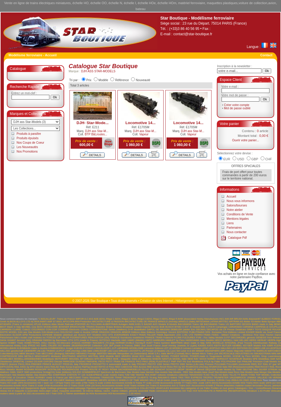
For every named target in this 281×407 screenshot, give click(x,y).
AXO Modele (159, 324)
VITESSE (32, 380)
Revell (163, 367)
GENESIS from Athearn (268, 337)
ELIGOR (16, 335)
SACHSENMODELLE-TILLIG (133, 369)
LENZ (205, 348)
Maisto (229, 351)
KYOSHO (88, 348)
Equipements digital (35, 388)
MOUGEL (74, 359)
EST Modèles (94, 335)
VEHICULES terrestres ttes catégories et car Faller (183, 388)
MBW (22, 353)
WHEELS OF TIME (129, 380)
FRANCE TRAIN (154, 337)
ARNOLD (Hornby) (168, 321)
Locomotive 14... (140, 123)
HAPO (149, 340)
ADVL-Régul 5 (169, 319)
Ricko (170, 367)
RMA (257, 367)
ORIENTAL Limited (23, 361)
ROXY (105, 369)
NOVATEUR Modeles (240, 359)
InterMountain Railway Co (267, 343)
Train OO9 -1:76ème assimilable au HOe (72, 393)
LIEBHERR (30, 351)
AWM (131, 324)
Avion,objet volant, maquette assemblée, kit (62, 391)
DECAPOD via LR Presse (220, 329)
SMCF (20, 372)
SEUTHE (247, 369)
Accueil (231, 196)
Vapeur (144, 134)
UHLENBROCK (238, 377)
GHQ (28, 340)
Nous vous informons (240, 201)
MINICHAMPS (42, 356)
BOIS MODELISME (47, 327)
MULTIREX (106, 359)
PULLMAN (220, 364)
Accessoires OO (177, 391)
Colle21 (26, 329)
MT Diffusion (86, 359)
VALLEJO (262, 377)
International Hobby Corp (13, 345)
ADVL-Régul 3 (138, 319)
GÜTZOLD (104, 340)
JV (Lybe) (192, 345)
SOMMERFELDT (91, 372)
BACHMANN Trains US (216, 324)
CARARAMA (235, 327)
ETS (111, 335)
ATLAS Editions (42, 324)
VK (50, 380)
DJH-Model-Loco (50, 332)
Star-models (161, 372)
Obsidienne (6, 361)
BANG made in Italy (262, 324)
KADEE (202, 345)
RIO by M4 (179, 367)
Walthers (70, 380)
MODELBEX (6, 359)
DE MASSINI (163, 329)
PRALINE (247, 361)
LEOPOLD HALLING (220, 348)
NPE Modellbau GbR (264, 359)
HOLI (44, 343)
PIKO (138, 361)
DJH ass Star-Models (29, 332)
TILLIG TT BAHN (238, 375)
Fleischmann (6, 337)
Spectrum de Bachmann (113, 372)
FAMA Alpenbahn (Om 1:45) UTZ (175, 335)
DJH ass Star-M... (97, 131)
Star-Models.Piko (43, 375)
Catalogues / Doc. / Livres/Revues (253, 388)
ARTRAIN (234, 321)
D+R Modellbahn (137, 329)
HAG (123, 340)
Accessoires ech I (41, 393)
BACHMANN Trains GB (190, 324)
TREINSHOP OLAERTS (135, 377)
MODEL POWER (170, 356)
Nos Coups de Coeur (30, 142)
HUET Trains (153, 343)
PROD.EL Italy (70, 364)
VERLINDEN (7, 380)
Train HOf (192, 391)
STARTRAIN (59, 375)
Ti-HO (206, 375)
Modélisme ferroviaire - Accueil (32, 55)
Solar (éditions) (64, 372)
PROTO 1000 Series (159, 364)
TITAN (251, 375)
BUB (162, 327)
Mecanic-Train (33, 353)
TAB (132, 375)
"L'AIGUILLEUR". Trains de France (56, 319)
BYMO (178, 327)
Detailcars (240, 329)
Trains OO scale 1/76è (76, 383)
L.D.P (113, 348)
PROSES (141, 364)
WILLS (152, 380)
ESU (104, 335)
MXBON (156, 359)
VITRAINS (43, 380)
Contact (266, 55)
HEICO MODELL (224, 340)
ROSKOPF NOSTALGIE (48, 369)
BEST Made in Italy (10, 327)
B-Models (172, 324)
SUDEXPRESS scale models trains (105, 375)
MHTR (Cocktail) (175, 353)
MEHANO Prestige (86, 353)
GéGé (3, 340)
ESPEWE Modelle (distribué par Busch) (63, 335)
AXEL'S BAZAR (143, 324)
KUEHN (78, 348)
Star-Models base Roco (227, 372)
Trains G (154, 385)
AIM (227, 319)
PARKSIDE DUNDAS (74, 361)
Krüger (69, 348)
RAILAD (55, 367)
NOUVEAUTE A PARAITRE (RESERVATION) (222, 391)
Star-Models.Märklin (22, 375)
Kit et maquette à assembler (23, 391)
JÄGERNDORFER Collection (86, 345)
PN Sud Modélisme (193, 361)
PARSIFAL (91, 361)
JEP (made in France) (121, 345)
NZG (278, 359)
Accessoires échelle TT (172, 383)
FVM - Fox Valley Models (209, 337)
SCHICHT (160, 369)
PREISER (36, 364)
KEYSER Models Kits (254, 345)
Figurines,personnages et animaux (104, 388)
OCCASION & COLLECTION (139, 388)
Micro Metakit (192, 353)
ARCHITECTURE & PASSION (108, 321)
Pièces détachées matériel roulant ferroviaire (239, 385)
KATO (210, 345)
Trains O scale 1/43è (39, 385)
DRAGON (104, 332)
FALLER (151, 335)
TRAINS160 (107, 377)
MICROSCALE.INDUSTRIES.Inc (236, 353)
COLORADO (38, 329)
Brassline (100, 327)
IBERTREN (177, 343)
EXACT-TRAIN (138, 335)
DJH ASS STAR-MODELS (98, 71)
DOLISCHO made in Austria (75, 332)
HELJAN (243, 340)
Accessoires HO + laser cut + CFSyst (43, 383)
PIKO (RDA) (148, 361)
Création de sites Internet (156, 300)
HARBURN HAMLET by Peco (169, 340)
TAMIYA (139, 375)
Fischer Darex (273, 335)
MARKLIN (261, 351)
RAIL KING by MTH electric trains (32, 367)
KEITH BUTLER (222, 345)
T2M (127, 375)
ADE (96, 319)
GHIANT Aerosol (16, 340)
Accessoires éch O (60, 385)
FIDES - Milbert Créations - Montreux (232, 335)
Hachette (116, 340)
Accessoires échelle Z (203, 385)
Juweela (181, 345)
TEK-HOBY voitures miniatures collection (166, 375)
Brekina (118, 327)
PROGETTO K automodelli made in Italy (114, 364)
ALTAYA (35, 321)
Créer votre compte (236, 105)
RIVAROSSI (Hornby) (197, 367)
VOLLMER (58, 380)
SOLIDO (76, 372)
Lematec (196, 348)
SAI (152, 369)
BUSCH (169, 327)
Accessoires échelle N (123, 383)
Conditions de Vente (240, 214)
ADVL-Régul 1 (106, 319)
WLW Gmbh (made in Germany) (174, 380)
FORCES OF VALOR (57, 337)
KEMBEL (237, 345)
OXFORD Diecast (52, 361)
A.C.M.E (88, 319)
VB (270, 377)
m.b (189, 351)
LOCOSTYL (135, 351)
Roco (278, 367)
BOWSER (64, 327)
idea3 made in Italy (194, 343)
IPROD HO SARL (37, 345)
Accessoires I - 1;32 (123, 393)
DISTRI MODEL (8, 332)
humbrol (165, 343)
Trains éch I (185, 385)
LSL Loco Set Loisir (176, 351)
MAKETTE (250, 351)
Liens (230, 223)
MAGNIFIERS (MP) (215, 351)
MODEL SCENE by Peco (237, 356)
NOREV (211, 359)
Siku (255, 369)
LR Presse (147, 351)
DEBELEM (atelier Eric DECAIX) (188, 329)
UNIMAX (251, 377)
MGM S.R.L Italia (157, 353)
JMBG (137, 345)
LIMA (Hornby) (72, 351)
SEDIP (181, 369)
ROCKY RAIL (268, 367)
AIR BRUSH (236, 319)
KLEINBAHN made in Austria (32, 348)
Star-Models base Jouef (201, 372)
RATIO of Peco (106, 367)
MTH (96, 359)
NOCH (202, 359)
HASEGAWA (192, 340)
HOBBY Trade (15, 343)
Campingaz (221, 327)
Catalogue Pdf (237, 237)
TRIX (180, 377)
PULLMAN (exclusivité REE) (242, 364)
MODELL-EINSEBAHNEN (27, 359)
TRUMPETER (221, 377)
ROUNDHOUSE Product (75, 369)
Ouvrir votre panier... (245, 140)
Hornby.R (140, 343)
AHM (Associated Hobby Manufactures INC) (201, 319)
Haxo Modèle (207, 340)
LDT (166, 348)
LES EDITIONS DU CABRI (246, 348)
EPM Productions (31, 335)
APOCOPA (68, 321)
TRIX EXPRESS (193, 377)
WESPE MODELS (108, 380)
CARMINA (248, 327)
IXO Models (64, 345)
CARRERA (6, 329)
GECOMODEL (238, 337)
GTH (70, 340)
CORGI (84, 329)
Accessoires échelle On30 (116, 385)
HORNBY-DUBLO (124, 343)
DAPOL (151, 329)
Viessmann (20, 380)
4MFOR (79, 319)
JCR (105, 345)
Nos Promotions (27, 151)
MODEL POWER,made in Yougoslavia (201, 356)
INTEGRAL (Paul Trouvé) (238, 343)
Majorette (239, 351)
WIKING (144, 380)
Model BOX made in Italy (146, 356)
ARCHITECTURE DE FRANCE (141, 321)
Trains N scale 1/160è (99, 383)
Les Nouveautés (27, 147)
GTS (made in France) (86, 340)
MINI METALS (25, 356)
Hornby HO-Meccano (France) (64, 343)
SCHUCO (171, 369)
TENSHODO (195, 375)
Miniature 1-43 (255, 391)
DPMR (94, 332)
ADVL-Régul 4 (154, 319)
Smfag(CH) (49, 372)
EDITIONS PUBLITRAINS (190, 332)
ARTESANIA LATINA (207, 321)
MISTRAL (93, 356)
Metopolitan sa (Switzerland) (132, 353)
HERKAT (262, 340)
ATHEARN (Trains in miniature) (16, 324)
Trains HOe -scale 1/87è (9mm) (201, 383)
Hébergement (185, 300)
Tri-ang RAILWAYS (159, 377)
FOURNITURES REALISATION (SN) (89, 337)
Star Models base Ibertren (140, 372)
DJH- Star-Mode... (93, 123)
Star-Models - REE (178, 372)
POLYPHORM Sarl (231, 361)
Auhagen (123, 324)
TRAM (118, 377)
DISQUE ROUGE (271, 329)
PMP (173, 361)
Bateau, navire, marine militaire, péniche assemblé (121, 391)
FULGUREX (189, 337)
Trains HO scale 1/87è (11, 383)
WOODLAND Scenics (203, 380)
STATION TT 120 (76, 375)
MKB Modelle (106, 356)
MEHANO (70, 353)
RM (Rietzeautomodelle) (241, 367)
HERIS (252, 340)
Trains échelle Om (139, 385)
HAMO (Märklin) (136, 340)
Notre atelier (235, 209)
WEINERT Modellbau (86, 380)
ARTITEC (223, 321)
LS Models (159, 351)
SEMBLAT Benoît (194, 369)
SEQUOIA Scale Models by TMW (223, 369)
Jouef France (153, 345)
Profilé (266, 391)
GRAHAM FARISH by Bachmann (49, 340)
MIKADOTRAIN (262, 353)
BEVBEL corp (29, 327)
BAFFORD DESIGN (240, 324)
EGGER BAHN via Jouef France (263, 332)
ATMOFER (80, 324)
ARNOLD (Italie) (187, 321)
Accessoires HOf (103, 393)
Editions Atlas (138, 332)
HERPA (271, 340)
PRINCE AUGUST (52, 364)
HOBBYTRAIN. (32, 343)
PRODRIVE (85, 364)
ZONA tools (256, 380)
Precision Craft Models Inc (267, 361)
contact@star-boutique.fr (192, 34)
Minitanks (56, 356)
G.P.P (227, 337)
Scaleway (202, 300)
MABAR (200, 351)
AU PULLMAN (94, 324)
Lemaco (187, 348)
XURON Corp (223, 380)
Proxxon (209, 364)
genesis (251, 337)
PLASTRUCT (163, 361)
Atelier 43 (249, 321)
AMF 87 (51, 321)
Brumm (155, 327)
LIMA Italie (86, 351)
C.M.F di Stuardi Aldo (193, 327)
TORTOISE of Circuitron (13, 377)
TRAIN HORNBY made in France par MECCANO (54, 377)
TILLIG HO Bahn (219, 375)
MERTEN (102, 353)
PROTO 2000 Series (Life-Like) (187, 364)
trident (173, 377)
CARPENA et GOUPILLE (267, 327)
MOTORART (61, 359)
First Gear (259, 335)
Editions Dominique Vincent (161, 332)
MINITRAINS (68, 356)
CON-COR (51, 329)
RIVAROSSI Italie (218, 367)
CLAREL (17, 329)
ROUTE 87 (95, 369)
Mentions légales (238, 218)
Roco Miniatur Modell (11, 369)
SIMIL (13, 372)
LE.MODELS (176, 348)
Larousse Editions (153, 348)
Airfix (245, 319)
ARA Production (83, 321)
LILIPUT (60, 351)
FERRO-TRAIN (202, 335)
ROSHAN (29, 369)
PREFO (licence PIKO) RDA (15, 364)
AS (241, 321)
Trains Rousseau (91, 377)
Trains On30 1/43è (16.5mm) (86, 385)
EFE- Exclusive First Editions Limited (225, 332)
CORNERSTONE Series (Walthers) (108, 329)
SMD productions (33, 372)
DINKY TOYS (254, 329)
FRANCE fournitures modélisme (127, 337)
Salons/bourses (237, 205)
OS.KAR (38, 361)
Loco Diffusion (120, 351)
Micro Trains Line (209, 353)
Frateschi (168, 337)
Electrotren (6, 335)
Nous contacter (236, 232)
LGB (263, 348)
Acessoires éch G (169, 385)
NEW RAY (193, 359)
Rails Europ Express (70, 367)
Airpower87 (255, 319)
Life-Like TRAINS (46, 351)
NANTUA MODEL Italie (174, 359)
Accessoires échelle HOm (13, 385)
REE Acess (153, 367)
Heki (236, 340)
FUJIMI (178, 337)
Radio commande (158, 391)
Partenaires (234, 227)
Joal (143, 345)
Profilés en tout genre (222, 388)
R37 (260, 364)
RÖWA (113, 369)
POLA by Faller (212, 361)
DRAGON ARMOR (120, 332)
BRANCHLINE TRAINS (82, 327)
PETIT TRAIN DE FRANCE (120, 361)
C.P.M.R (210, 327)
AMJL (59, 321)
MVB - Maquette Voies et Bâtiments (132, 359)
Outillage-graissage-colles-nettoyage (66, 388)
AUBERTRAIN (110, 324)
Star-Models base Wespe (253, 372)
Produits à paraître (29, 133)
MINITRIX (82, 356)
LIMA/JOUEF (100, 351)
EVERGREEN (121, 335)
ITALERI (52, 345)
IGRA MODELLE (215, 343)
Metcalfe (112, 353)
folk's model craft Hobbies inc (30, 337)
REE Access (139, 367)
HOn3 (137, 393)
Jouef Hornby (169, 345)
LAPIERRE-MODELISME (130, 348)
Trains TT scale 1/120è (147, 383)
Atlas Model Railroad (62, 324)
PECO (101, 361)
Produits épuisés (27, 138)
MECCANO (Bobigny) (52, 353)
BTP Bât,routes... (96, 134)
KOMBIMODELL (56, 348)
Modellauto (48, 359)
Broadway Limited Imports (136, 327)
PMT (179, 361)
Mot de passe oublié (237, 108)
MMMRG (126, 356)
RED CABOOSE (124, 367)
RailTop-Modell (90, 367)
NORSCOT (222, 359)
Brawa (109, 327)
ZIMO (246, 380)
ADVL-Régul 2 (122, 319)
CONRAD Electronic (69, 329)
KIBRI (270, 345)
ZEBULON (237, 380)
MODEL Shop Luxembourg (266, 356)
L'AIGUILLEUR (102, 348)
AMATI (43, 321)
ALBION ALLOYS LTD (18, 321)
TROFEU (208, 377)
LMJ (110, 351)
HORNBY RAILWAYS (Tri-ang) (98, 343)
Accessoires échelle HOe (232, 383)
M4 (193, 351)
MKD (117, 356)
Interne (89, 391)
